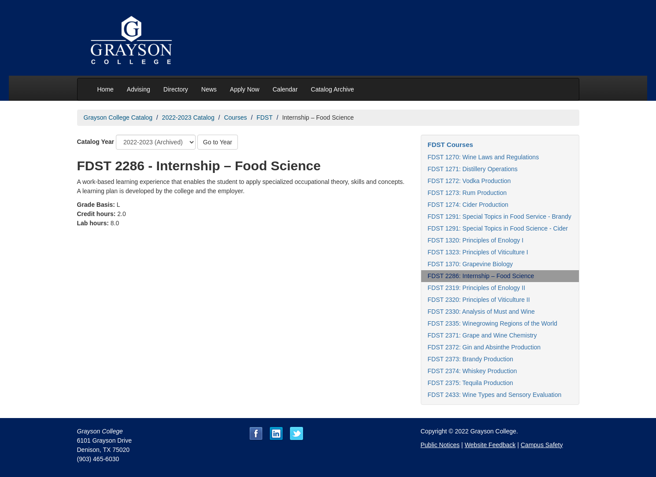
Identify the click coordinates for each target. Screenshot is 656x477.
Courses (235, 117)
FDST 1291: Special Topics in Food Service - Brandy (499, 216)
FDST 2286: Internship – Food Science (481, 275)
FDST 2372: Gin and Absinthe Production (484, 347)
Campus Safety (542, 444)
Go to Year (217, 142)
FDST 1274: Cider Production (468, 204)
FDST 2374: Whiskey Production (472, 370)
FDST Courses (450, 144)
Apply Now (244, 89)
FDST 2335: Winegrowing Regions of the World (492, 323)
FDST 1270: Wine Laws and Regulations (483, 157)
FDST (264, 117)
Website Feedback (490, 444)
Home (105, 89)
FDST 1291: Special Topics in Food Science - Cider (498, 228)
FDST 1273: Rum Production (467, 192)
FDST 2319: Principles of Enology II (477, 287)
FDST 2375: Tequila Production (470, 382)
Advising (138, 89)
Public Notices (440, 444)
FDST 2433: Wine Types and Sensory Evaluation (495, 394)
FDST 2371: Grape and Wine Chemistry (482, 335)
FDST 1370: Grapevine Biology (470, 264)
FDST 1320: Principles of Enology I (476, 240)
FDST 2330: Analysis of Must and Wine (481, 311)
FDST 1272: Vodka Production (469, 180)
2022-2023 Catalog (188, 117)
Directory (175, 89)
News (209, 89)
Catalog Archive (332, 89)
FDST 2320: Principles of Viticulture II (479, 299)
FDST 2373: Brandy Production (470, 359)
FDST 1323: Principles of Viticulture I (478, 252)
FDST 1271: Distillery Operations (473, 168)
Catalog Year (96, 141)
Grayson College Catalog (118, 117)
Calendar (285, 89)
